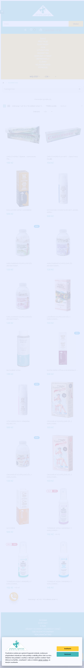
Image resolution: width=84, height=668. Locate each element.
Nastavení (67, 654)
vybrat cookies (43, 660)
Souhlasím (67, 648)
